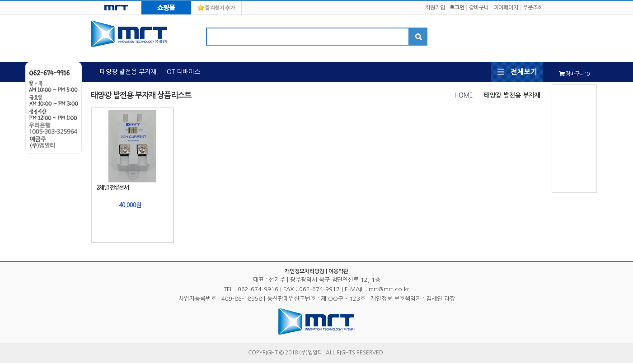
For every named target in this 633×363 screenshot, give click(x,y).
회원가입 (435, 7)
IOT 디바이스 (182, 72)
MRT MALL (166, 7)
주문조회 (533, 7)
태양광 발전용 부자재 (128, 72)
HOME (463, 95)
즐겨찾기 (216, 7)
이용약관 (338, 271)
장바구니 (479, 7)
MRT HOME (116, 7)
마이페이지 (505, 7)
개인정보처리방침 (304, 271)
